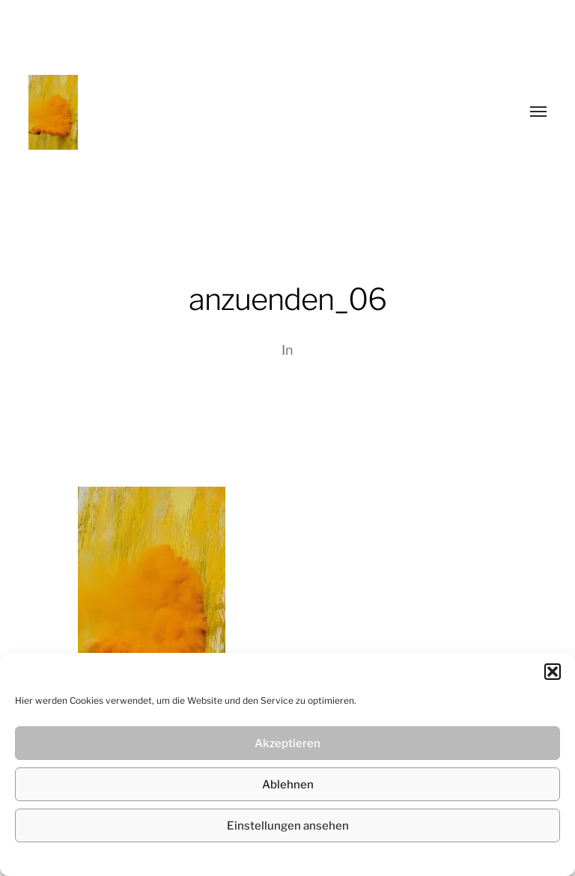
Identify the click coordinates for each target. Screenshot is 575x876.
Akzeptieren (287, 743)
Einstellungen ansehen (288, 826)
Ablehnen (288, 784)
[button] (552, 671)
